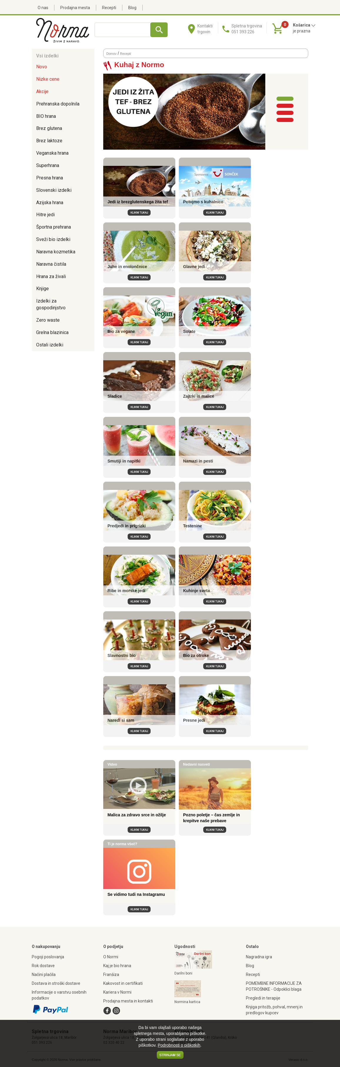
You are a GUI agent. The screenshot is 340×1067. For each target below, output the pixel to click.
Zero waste (48, 320)
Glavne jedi (194, 266)
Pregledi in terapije (263, 998)
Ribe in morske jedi (126, 590)
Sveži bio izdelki (53, 239)
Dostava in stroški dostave (56, 983)
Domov (111, 53)
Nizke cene (47, 79)
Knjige (42, 288)
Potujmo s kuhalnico (203, 201)
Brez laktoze (49, 140)
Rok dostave (43, 965)
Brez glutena (49, 128)
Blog (132, 7)
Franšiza (111, 974)
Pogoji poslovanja (48, 956)
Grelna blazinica (52, 332)
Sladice (115, 396)
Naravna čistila (51, 264)
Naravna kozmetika (55, 252)
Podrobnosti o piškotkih (179, 1045)
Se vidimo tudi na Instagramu (136, 894)
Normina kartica (187, 1002)
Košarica (304, 25)
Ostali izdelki (49, 345)
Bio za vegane (121, 331)
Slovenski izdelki (53, 190)
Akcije (42, 91)
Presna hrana (49, 178)
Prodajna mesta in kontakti (128, 1001)
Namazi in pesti (198, 461)
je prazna (301, 31)
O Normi (110, 956)
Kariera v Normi (117, 992)
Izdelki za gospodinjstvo (51, 304)
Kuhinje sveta (196, 590)
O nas (43, 7)
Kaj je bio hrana (117, 965)
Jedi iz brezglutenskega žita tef (138, 201)
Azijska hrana (49, 202)
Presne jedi (194, 720)
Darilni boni (183, 973)
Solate (189, 331)
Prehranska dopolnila (57, 104)
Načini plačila (44, 974)
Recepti (109, 7)
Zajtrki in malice (198, 396)
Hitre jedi (45, 214)
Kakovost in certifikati (123, 983)
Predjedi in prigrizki (127, 525)
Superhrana (47, 165)
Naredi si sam (121, 720)
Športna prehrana (53, 227)
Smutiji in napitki (124, 461)
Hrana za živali (51, 276)
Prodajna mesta (75, 7)
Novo (41, 67)
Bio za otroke (196, 655)
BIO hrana (46, 116)
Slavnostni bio (122, 655)
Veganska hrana (52, 153)
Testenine (192, 525)
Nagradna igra (259, 956)
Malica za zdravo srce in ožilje (137, 814)
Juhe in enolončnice (127, 266)
